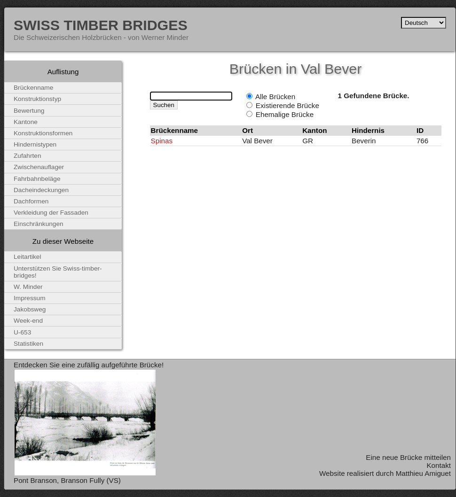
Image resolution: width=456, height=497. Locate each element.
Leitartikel (27, 256)
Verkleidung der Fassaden (51, 212)
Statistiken (28, 343)
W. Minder (28, 286)
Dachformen (31, 201)
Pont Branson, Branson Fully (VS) (67, 480)
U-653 (22, 332)
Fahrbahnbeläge (37, 178)
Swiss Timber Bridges (101, 25)
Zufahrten (27, 155)
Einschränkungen (38, 223)
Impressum (30, 298)
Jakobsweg (30, 309)
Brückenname (33, 87)
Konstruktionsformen (43, 133)
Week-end (28, 320)
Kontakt (438, 465)
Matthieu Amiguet (423, 473)
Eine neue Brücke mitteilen (408, 457)
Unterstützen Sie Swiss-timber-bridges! (58, 272)
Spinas (162, 141)
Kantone (26, 121)
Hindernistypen (35, 144)
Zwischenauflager (39, 167)
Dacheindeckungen (41, 190)
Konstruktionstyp (37, 98)
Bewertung (29, 110)
